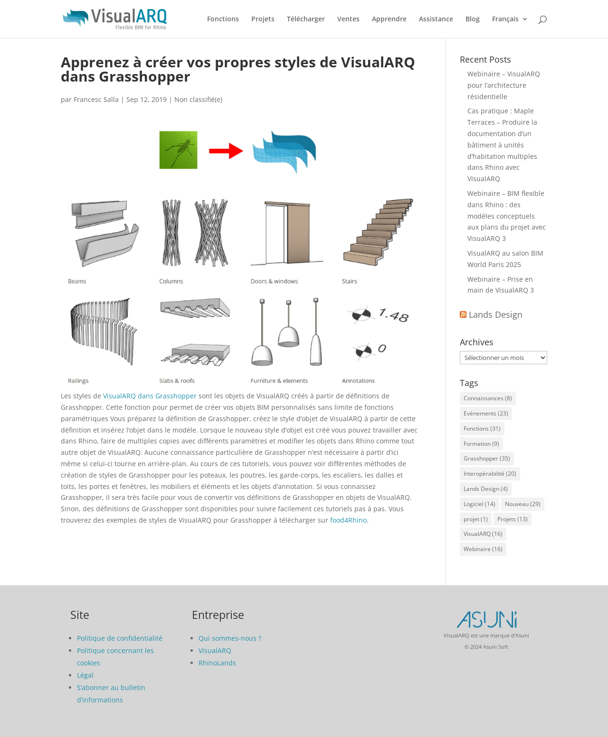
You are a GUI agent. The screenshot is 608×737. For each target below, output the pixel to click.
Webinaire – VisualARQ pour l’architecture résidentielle (503, 85)
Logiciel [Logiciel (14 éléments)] (479, 504)
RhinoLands (217, 662)
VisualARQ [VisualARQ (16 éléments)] (483, 534)
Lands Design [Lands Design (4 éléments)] (486, 489)
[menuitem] (510, 27)
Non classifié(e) (198, 99)
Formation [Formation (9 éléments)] (481, 444)
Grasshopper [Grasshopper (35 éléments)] (487, 458)
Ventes (348, 19)
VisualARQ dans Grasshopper (150, 395)
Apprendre (389, 19)
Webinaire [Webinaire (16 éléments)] (483, 549)
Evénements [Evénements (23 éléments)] (486, 413)
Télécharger (306, 19)
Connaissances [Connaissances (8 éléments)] (488, 398)
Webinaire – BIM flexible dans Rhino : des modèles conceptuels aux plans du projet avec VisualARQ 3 (506, 216)
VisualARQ (215, 650)
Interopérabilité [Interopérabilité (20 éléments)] (490, 474)
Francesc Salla (96, 99)
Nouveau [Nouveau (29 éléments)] (523, 504)
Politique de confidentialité (119, 638)
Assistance (436, 19)
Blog (473, 19)
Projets (263, 19)
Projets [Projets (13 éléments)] (512, 519)
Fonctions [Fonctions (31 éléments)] (482, 428)
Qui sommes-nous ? (230, 638)
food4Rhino (348, 520)
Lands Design (495, 314)
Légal (85, 675)
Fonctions (223, 19)
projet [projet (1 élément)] (476, 519)
